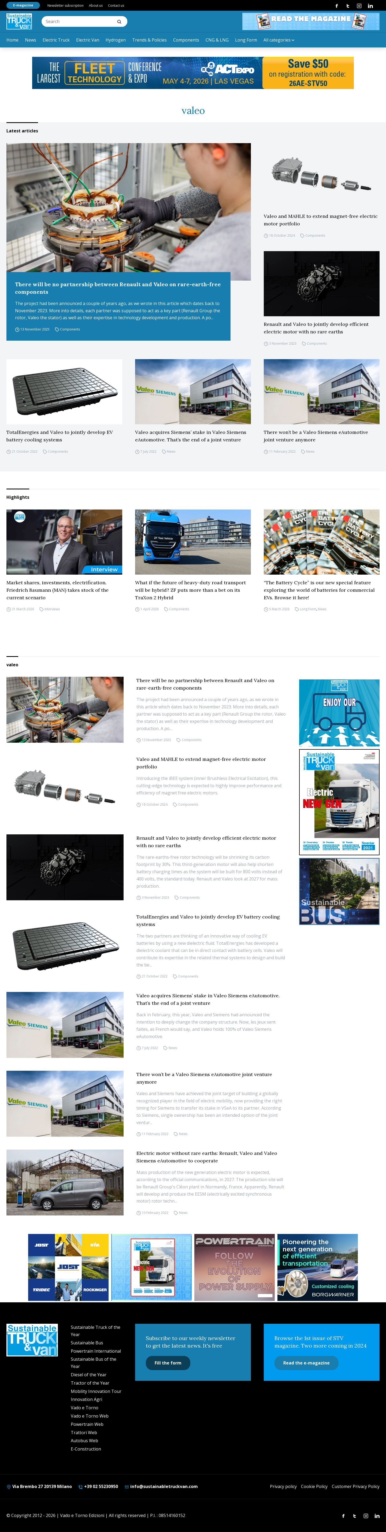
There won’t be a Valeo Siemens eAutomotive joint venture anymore (316, 436)
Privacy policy (283, 1486)
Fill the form (168, 1363)
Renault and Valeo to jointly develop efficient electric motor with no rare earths (316, 328)
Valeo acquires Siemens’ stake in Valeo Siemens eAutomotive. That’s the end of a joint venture (190, 436)
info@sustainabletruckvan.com (161, 1486)
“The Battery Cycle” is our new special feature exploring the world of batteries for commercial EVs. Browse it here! (319, 590)
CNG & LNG (217, 40)
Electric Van (87, 40)
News (30, 40)
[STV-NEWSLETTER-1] (339, 712)
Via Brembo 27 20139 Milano (39, 1486)
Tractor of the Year (90, 1383)
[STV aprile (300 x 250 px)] (151, 1267)
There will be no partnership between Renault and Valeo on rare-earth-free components (118, 288)
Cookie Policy (314, 1486)
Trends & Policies (149, 40)
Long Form (246, 40)
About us (96, 5)
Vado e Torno (84, 1408)
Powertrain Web (87, 1424)
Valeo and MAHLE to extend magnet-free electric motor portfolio (321, 220)
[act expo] (193, 73)
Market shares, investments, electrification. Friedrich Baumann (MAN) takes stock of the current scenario (57, 590)
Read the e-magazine (306, 1363)
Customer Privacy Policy (356, 1486)
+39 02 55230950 (98, 1486)
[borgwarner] (317, 1267)
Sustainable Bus (87, 1343)
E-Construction (86, 1449)
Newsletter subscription (65, 5)
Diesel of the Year (88, 1375)
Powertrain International (96, 1351)
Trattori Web (84, 1433)
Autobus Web (84, 1441)
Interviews (52, 609)
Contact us (116, 5)
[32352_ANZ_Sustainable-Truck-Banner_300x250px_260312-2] (68, 1267)
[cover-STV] (339, 802)
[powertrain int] (234, 1267)
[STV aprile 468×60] (311, 21)
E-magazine (23, 5)
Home (12, 40)
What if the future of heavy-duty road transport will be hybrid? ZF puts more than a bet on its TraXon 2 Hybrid (190, 590)
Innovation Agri (86, 1399)
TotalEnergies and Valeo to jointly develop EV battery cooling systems (59, 436)
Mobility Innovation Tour (96, 1391)
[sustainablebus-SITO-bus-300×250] (339, 891)
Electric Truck (56, 40)
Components (186, 40)
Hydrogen (116, 40)
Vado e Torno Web (90, 1416)
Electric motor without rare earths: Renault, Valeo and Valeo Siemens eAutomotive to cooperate (206, 1157)
